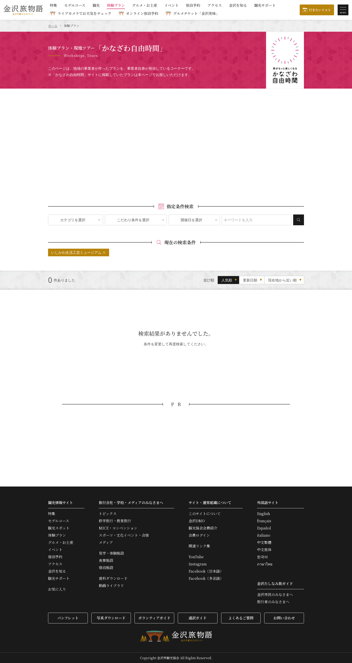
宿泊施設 (106, 567)
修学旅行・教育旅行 (115, 521)
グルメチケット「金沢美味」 (196, 13)
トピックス (108, 514)
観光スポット (59, 528)
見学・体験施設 (111, 553)
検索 (298, 219)
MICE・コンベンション (118, 528)
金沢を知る (238, 6)
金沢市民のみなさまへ (275, 594)
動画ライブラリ (111, 585)
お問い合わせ (284, 618)
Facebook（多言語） (206, 578)
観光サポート (265, 6)
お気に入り (57, 589)
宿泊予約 (193, 6)
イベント (171, 6)
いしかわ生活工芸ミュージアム (76, 252)
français (264, 521)
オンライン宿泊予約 (142, 13)
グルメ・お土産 (144, 6)
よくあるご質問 (240, 618)
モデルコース (74, 6)
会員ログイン (199, 535)
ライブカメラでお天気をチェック (84, 13)
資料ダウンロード (113, 578)
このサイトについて (205, 514)
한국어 (262, 557)
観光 (96, 6)
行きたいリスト (320, 10)
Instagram (198, 564)
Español (264, 528)
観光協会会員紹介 (203, 528)
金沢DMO (197, 521)
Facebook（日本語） (206, 571)
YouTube (196, 557)
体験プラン (116, 6)
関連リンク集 (199, 546)
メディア (106, 542)
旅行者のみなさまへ (273, 602)
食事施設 (106, 560)
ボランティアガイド (154, 618)
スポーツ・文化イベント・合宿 (124, 535)
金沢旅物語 (23, 9)
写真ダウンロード (111, 618)
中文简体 (264, 549)
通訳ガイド (198, 618)
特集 (53, 6)
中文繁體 (264, 542)
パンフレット (68, 618)
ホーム (52, 25)
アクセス (214, 6)
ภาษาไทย (264, 564)
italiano (263, 535)
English (263, 514)
